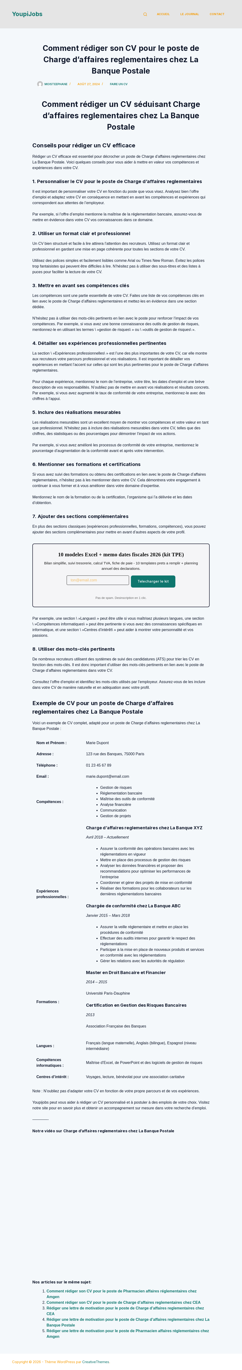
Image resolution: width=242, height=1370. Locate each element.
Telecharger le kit (153, 581)
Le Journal (189, 14)
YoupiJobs (27, 14)
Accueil (163, 14)
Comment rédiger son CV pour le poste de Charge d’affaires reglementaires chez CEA (124, 1302)
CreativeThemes (95, 1362)
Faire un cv (119, 84)
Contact (217, 14)
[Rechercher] (145, 14)
